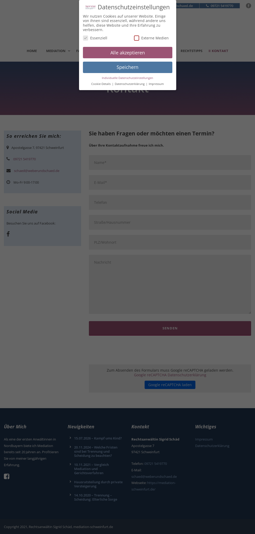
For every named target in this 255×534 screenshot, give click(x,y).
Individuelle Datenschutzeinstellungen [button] (127, 75)
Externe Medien (151, 35)
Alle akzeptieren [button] (127, 50)
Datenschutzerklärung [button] (130, 81)
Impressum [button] (156, 81)
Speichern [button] (127, 64)
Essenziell (95, 35)
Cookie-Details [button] (101, 81)
